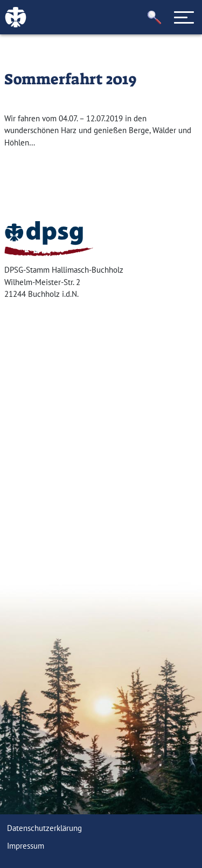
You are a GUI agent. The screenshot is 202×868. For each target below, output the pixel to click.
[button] (154, 17)
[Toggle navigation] (184, 17)
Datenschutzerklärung (44, 828)
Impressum (25, 846)
